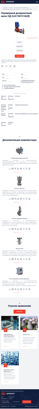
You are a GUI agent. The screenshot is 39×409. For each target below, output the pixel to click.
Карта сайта (13, 406)
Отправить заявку (19, 56)
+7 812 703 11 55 (16, 401)
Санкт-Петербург (5, 401)
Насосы (11, 7)
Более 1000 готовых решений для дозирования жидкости (12, 391)
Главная (5, 7)
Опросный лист (19, 46)
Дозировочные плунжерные (21, 7)
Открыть (6, 346)
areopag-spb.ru (4, 406)
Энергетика (26, 334)
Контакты (10, 398)
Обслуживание (19, 50)
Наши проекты (11, 396)
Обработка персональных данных (31, 406)
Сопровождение (4, 398)
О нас (2, 396)
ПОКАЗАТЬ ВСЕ (19, 311)
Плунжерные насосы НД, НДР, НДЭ (12, 9)
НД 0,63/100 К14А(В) (27, 9)
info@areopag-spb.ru (6, 402)
